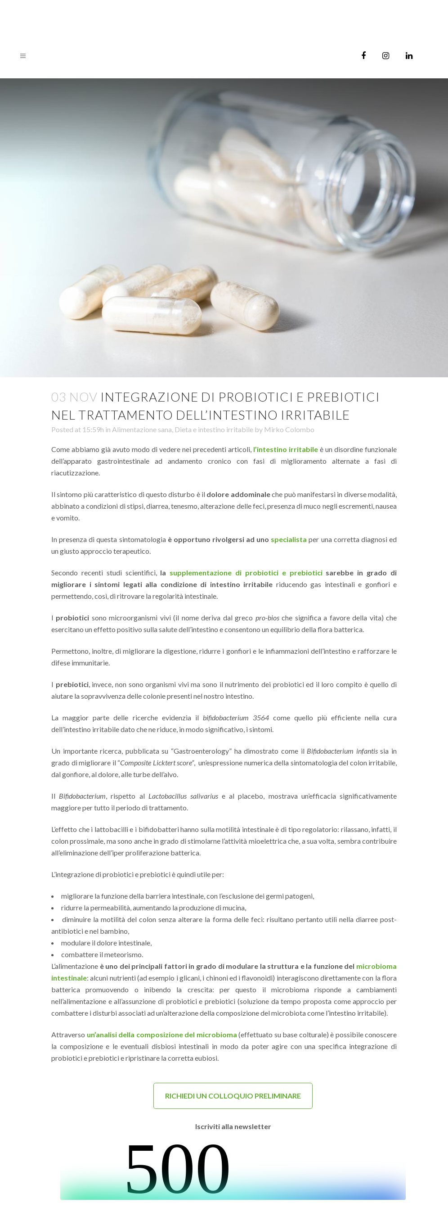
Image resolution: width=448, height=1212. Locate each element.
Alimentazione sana (142, 429)
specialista (289, 539)
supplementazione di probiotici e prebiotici (246, 572)
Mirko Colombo (289, 429)
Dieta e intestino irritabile (214, 429)
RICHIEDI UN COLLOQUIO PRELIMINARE (233, 1095)
